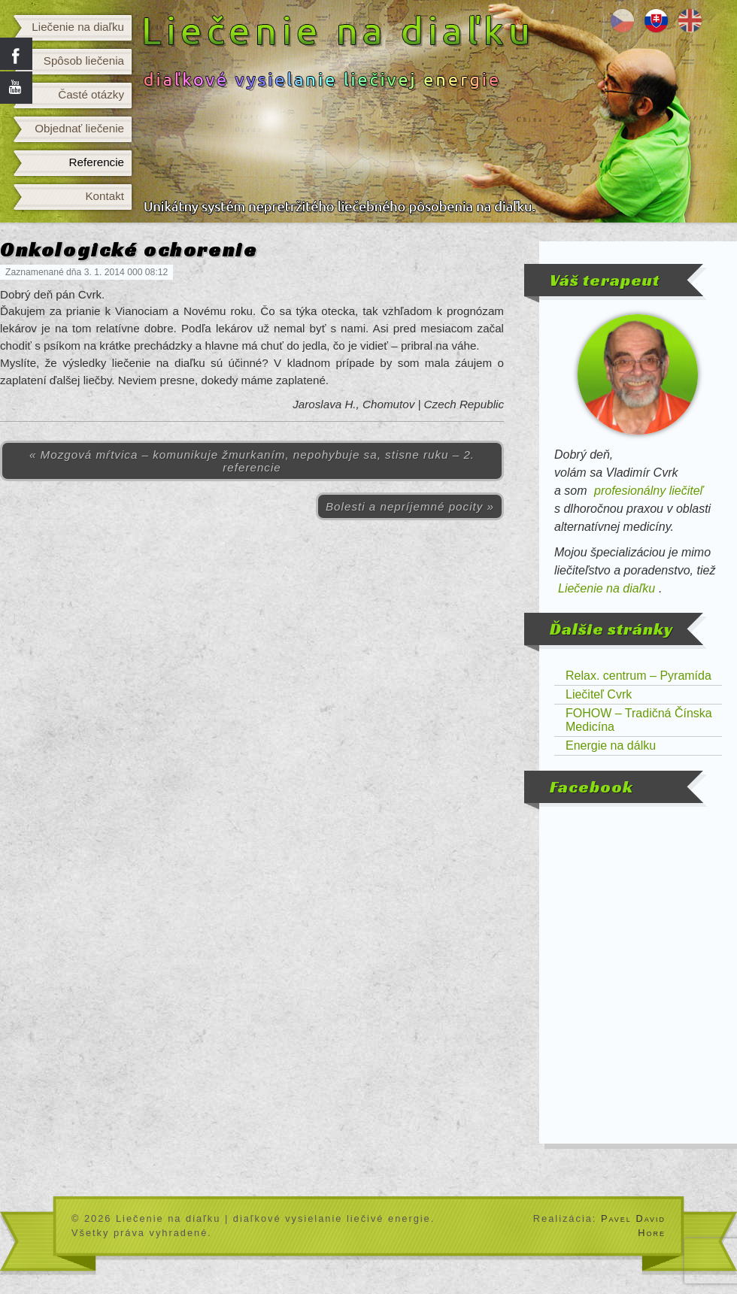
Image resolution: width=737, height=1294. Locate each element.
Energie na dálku (611, 745)
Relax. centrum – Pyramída (638, 675)
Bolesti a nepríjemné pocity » (410, 506)
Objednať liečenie (79, 128)
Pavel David (633, 1218)
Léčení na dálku (622, 21)
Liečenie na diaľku (78, 26)
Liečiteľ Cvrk (599, 694)
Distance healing (690, 21)
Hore (652, 1232)
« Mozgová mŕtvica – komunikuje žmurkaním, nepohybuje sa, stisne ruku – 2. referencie (252, 461)
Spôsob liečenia (84, 60)
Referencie (96, 162)
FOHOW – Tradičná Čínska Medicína (639, 720)
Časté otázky (91, 94)
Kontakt (104, 195)
